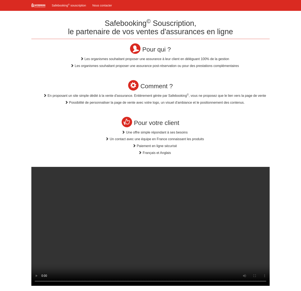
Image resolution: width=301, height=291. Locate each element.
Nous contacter (102, 5)
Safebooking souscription (69, 5)
